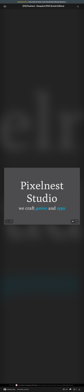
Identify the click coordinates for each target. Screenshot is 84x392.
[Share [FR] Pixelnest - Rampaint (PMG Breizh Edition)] (70, 389)
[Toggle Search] (78, 6)
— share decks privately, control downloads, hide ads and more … (42, 1)
